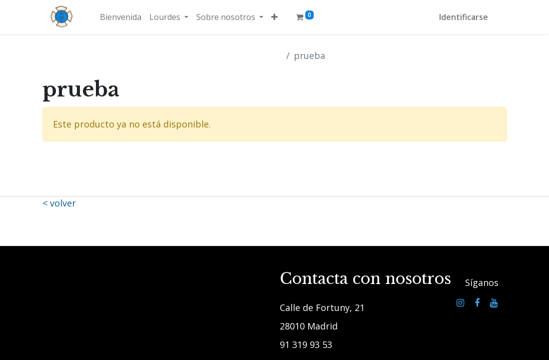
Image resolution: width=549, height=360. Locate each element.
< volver (59, 203)
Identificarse (463, 17)
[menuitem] (120, 17)
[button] (274, 17)
